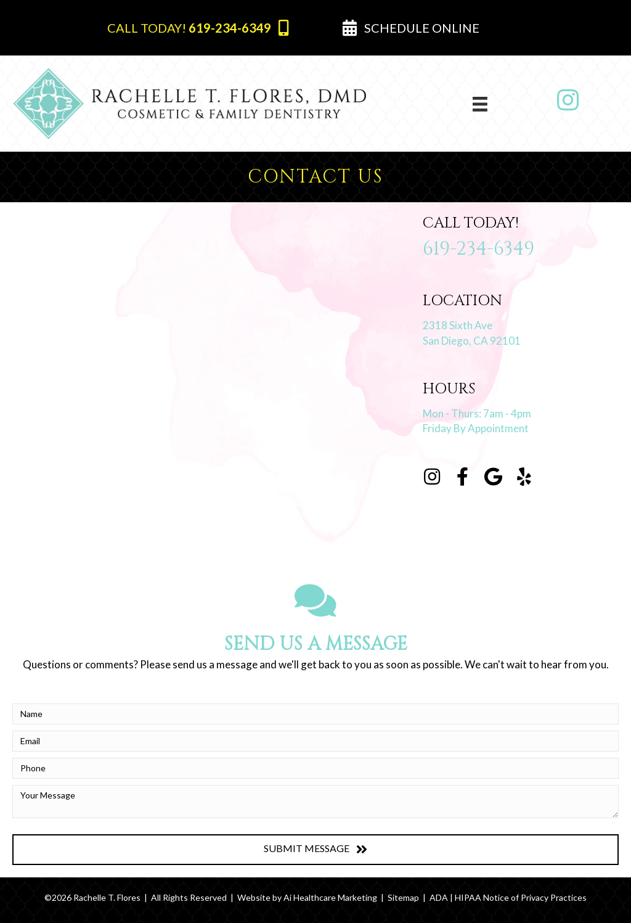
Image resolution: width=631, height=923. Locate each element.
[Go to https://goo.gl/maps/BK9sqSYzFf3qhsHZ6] (521, 323)
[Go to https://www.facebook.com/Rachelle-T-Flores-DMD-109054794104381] (463, 477)
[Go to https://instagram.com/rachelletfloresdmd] (432, 477)
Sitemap (403, 897)
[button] (197, 27)
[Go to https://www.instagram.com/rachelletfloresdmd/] (568, 100)
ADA (438, 897)
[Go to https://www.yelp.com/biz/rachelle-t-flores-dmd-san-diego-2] (524, 477)
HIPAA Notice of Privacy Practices (521, 897)
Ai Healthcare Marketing (330, 897)
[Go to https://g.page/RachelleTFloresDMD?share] (493, 477)
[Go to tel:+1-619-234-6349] (521, 241)
